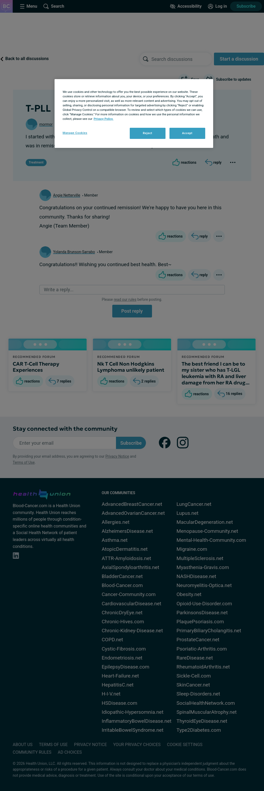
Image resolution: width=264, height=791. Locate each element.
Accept (187, 133)
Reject (147, 133)
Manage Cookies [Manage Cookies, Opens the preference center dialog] (74, 133)
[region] (134, 113)
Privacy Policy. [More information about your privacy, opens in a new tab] (104, 119)
